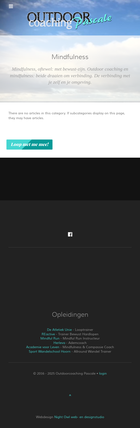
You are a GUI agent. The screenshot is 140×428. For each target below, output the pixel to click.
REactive (48, 334)
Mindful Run (50, 338)
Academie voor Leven (42, 347)
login (103, 374)
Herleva (59, 343)
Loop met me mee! (29, 144)
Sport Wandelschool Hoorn (50, 352)
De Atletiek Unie (59, 330)
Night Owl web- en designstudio (79, 417)
